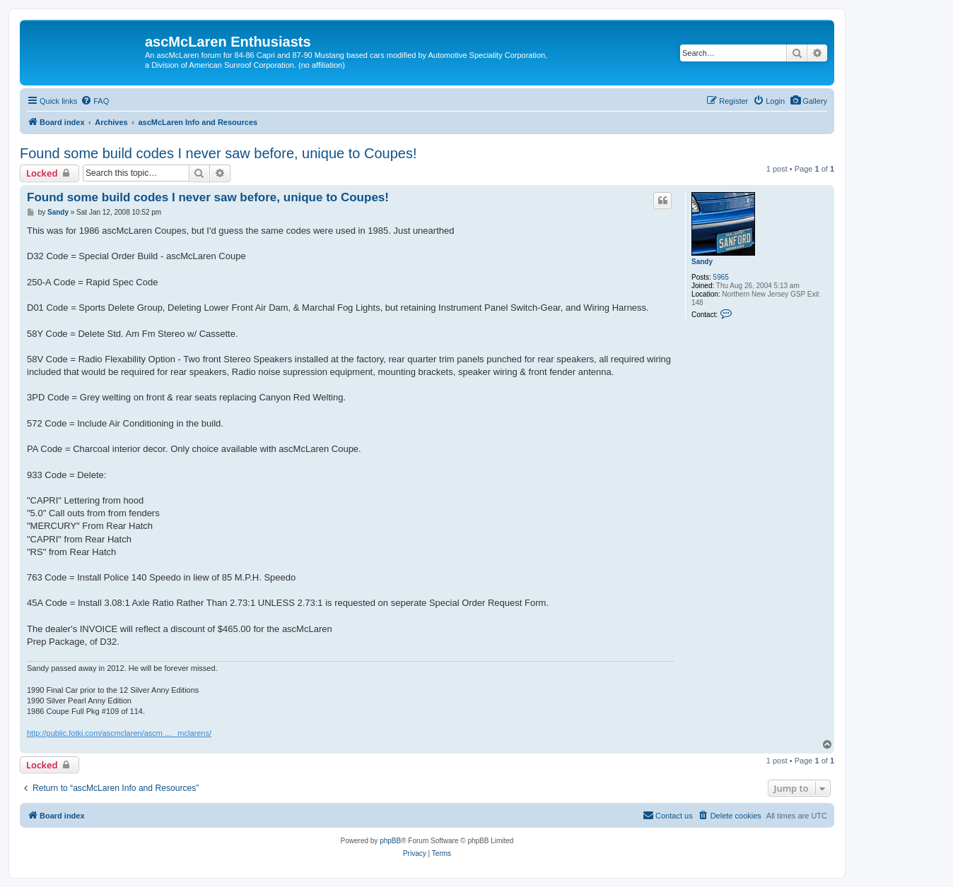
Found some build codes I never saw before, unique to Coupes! (218, 153)
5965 (721, 277)
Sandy (702, 262)
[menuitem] (808, 101)
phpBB (390, 841)
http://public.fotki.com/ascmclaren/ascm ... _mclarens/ (119, 733)
